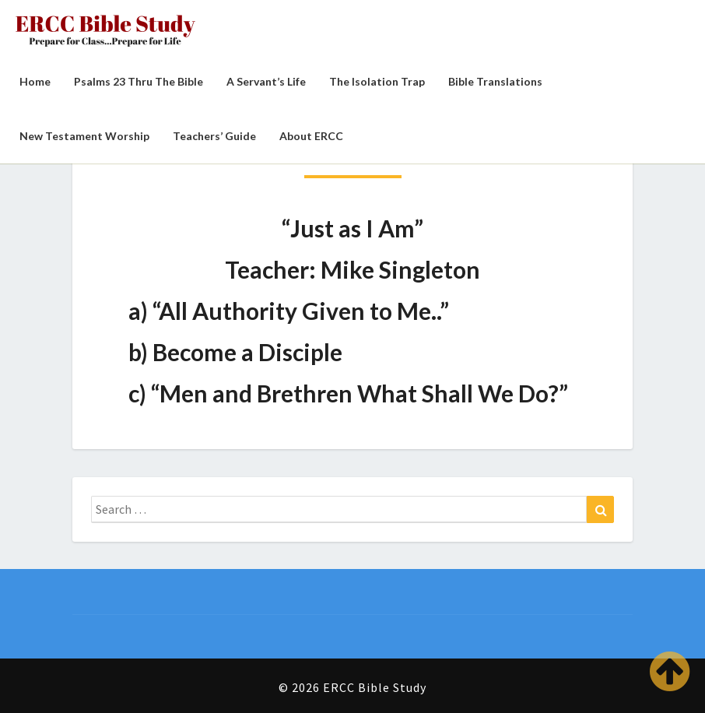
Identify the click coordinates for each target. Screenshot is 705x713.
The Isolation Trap (377, 81)
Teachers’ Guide (214, 135)
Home (35, 81)
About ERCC (311, 135)
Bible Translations (495, 81)
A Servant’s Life (266, 81)
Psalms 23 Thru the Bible (138, 81)
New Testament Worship (84, 135)
